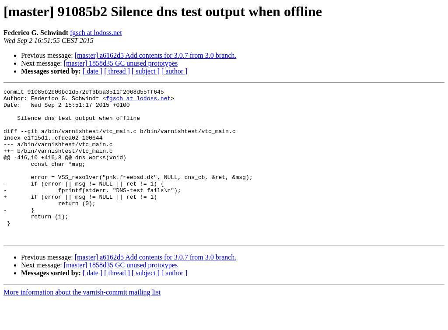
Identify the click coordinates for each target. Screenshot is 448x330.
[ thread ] (117, 71)
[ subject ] (146, 71)
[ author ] (174, 71)
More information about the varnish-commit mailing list (82, 322)
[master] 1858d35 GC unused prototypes (121, 63)
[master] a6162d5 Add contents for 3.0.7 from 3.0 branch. (156, 55)
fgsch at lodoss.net (96, 32)
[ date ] (92, 71)
